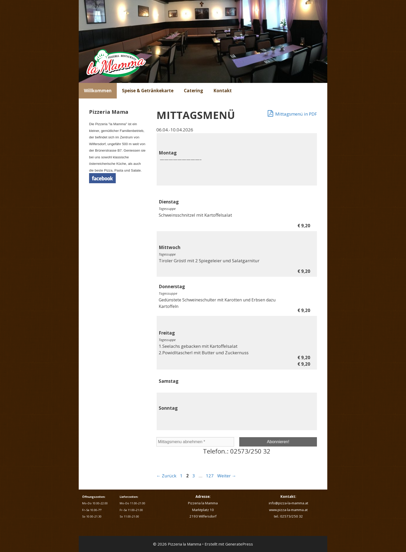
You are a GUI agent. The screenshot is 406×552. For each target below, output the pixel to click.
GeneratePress (239, 544)
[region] (203, 41)
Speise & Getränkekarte (147, 91)
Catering (193, 91)
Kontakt (222, 91)
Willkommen (98, 91)
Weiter (226, 476)
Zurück (166, 476)
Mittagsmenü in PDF (292, 113)
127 (210, 476)
